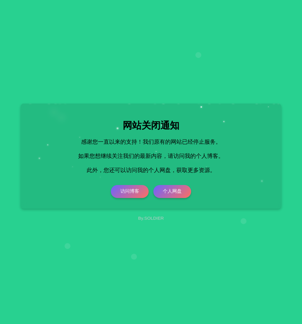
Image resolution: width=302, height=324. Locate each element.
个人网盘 (172, 191)
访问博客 (129, 191)
